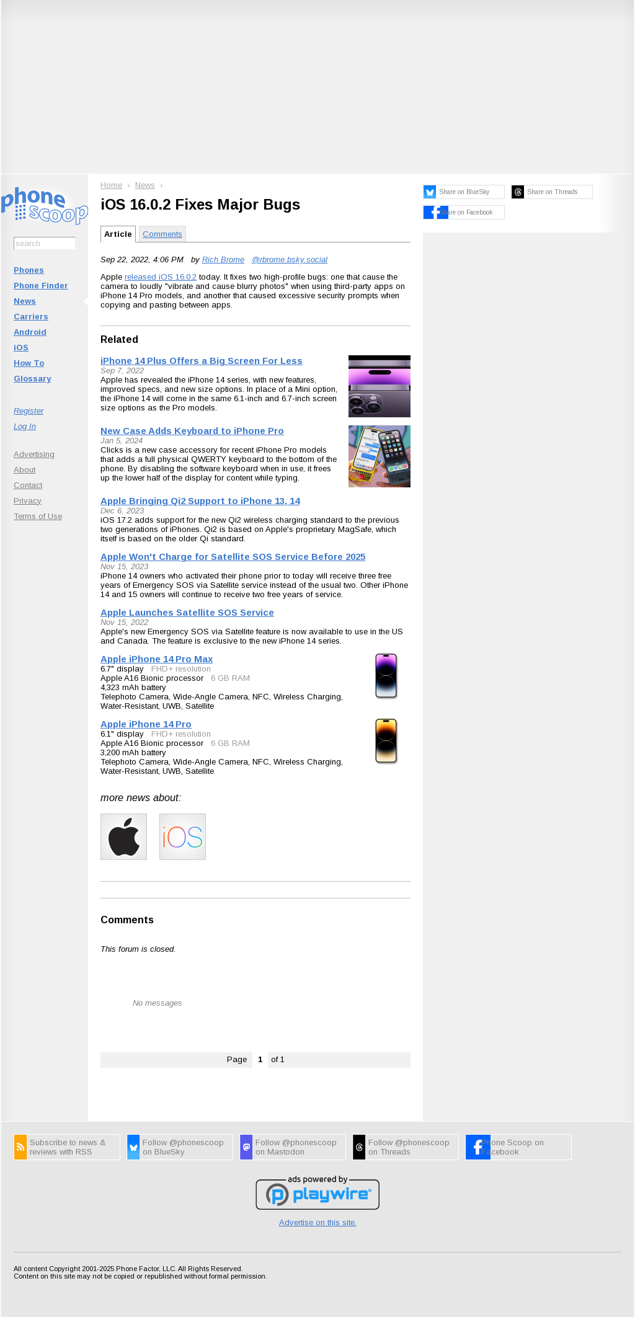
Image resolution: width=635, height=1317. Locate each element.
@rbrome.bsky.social (289, 259)
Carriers (31, 316)
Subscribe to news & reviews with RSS (67, 1147)
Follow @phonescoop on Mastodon (296, 1147)
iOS (21, 347)
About (24, 469)
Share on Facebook (465, 212)
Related (119, 339)
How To (29, 363)
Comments (162, 234)
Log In (25, 426)
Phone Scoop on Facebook (512, 1147)
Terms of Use (38, 516)
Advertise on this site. (318, 1222)
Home (111, 185)
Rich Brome (223, 259)
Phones (29, 270)
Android (30, 332)
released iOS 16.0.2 (161, 277)
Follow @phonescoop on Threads (409, 1147)
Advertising (34, 454)
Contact (28, 485)
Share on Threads (552, 191)
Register (28, 410)
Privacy (28, 500)
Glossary (32, 378)
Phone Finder (41, 285)
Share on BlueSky (464, 191)
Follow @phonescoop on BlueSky (183, 1147)
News (25, 301)
